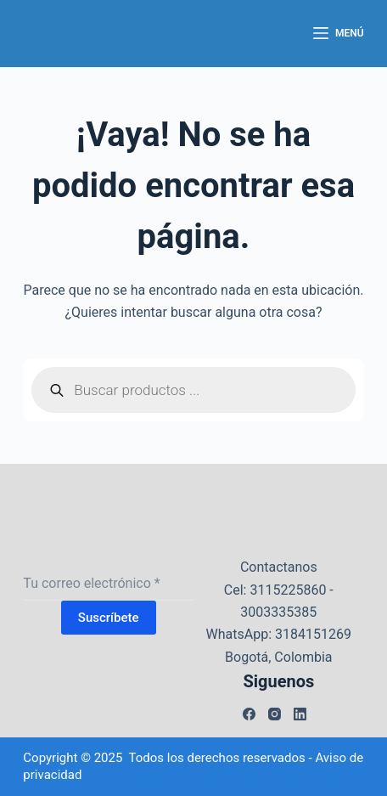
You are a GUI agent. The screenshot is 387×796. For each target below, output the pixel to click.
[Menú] (338, 33)
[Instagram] (274, 714)
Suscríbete (108, 617)
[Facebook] (249, 714)
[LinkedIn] (300, 714)
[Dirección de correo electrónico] (108, 584)
